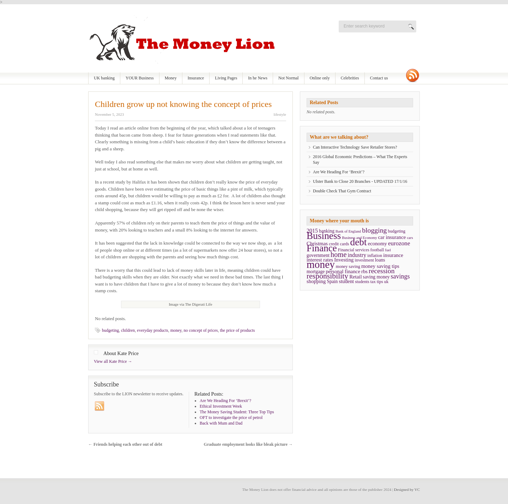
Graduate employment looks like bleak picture (248, 444)
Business (324, 235)
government (318, 255)
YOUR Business (140, 78)
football (377, 249)
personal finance (343, 271)
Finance (322, 248)
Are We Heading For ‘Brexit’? (338, 171)
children (128, 330)
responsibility (327, 276)
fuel (388, 250)
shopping (316, 281)
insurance (393, 255)
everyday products (152, 330)
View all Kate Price (113, 361)
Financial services (353, 249)
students (362, 281)
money (176, 330)
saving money (376, 277)
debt (358, 242)
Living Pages (226, 78)
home (339, 254)
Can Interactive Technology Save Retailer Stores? (355, 147)
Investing (343, 260)
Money (171, 78)
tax (373, 281)
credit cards (339, 243)
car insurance (392, 237)
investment (364, 260)
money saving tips (380, 266)
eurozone (399, 243)
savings (400, 276)
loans (380, 260)
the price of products (237, 330)
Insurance (196, 78)
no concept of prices (201, 330)
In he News (257, 78)
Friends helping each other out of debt (125, 444)
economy (377, 243)
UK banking (104, 78)
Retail (355, 277)
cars (410, 238)
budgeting (110, 330)
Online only (320, 78)
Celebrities (350, 78)
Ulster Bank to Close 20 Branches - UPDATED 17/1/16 (360, 181)
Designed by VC (407, 489)
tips (380, 281)
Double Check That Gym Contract (342, 190)
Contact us (379, 78)
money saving (348, 266)
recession (381, 271)
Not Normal (288, 78)
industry (357, 255)
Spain (332, 281)
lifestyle (280, 114)
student (346, 281)
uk (386, 281)
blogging (374, 230)
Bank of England (348, 231)
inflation (374, 255)
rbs (364, 271)
